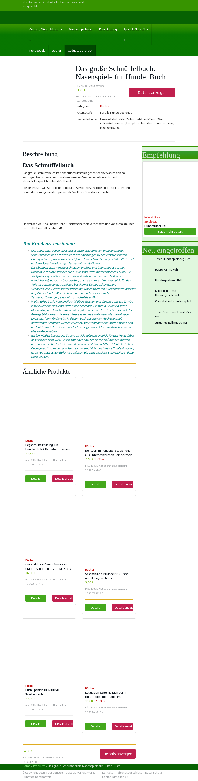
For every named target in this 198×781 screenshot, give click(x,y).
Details (35, 478)
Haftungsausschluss (129, 772)
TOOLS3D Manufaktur (78, 772)
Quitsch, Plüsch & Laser (45, 29)
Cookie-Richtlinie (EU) (116, 776)
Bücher (56, 50)
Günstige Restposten (37, 776)
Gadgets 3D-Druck (80, 50)
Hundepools (37, 50)
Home (27, 766)
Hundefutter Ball (155, 225)
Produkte (39, 766)
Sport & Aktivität (136, 29)
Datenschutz (153, 772)
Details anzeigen (152, 92)
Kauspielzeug (108, 29)
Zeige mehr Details (170, 231)
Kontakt (107, 772)
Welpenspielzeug (80, 29)
